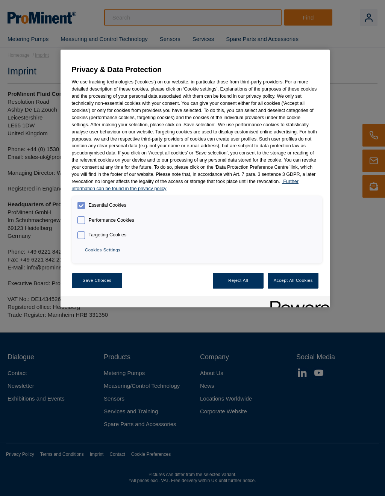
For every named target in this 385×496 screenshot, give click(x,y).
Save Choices (97, 280)
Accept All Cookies (293, 280)
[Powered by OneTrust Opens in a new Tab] (297, 302)
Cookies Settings (102, 250)
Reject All (238, 280)
